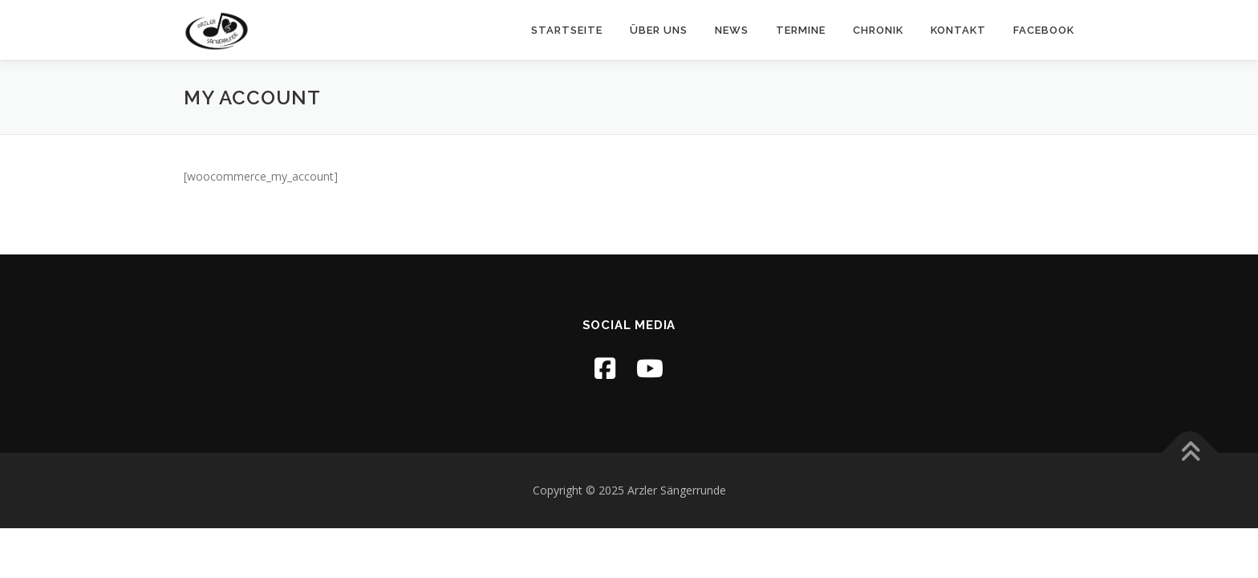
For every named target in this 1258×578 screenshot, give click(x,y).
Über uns (659, 30)
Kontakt (958, 30)
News (732, 30)
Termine (801, 30)
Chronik (878, 30)
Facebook (1043, 30)
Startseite (567, 30)
